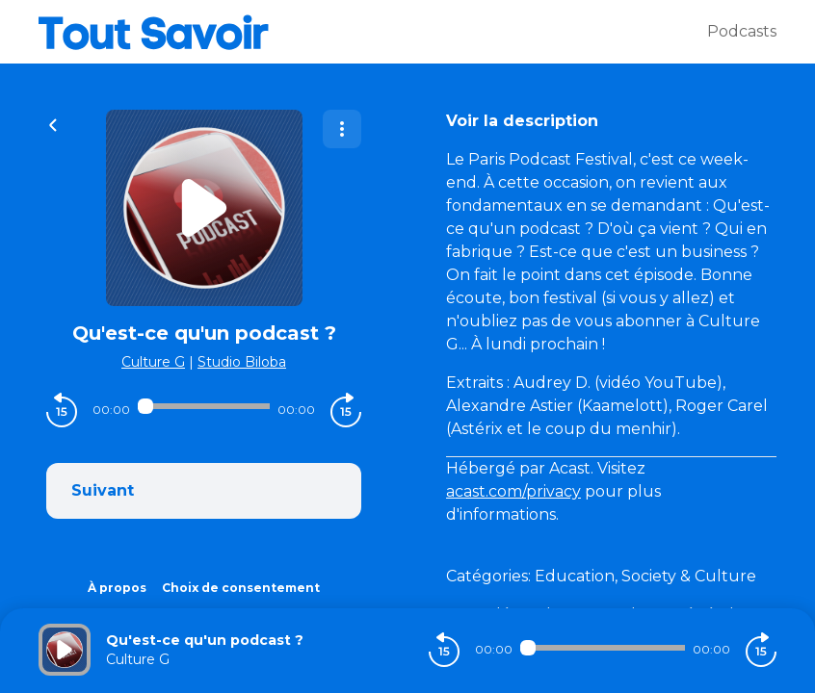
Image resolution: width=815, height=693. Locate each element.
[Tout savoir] (373, 32)
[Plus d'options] (342, 129)
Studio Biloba (241, 362)
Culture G (153, 362)
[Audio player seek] (204, 406)
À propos (117, 587)
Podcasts (741, 31)
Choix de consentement (241, 587)
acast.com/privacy (513, 491)
